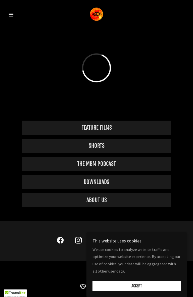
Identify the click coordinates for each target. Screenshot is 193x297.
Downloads (96, 181)
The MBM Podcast (96, 163)
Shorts (97, 145)
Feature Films (96, 127)
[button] (19, 15)
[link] (96, 14)
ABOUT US (96, 199)
